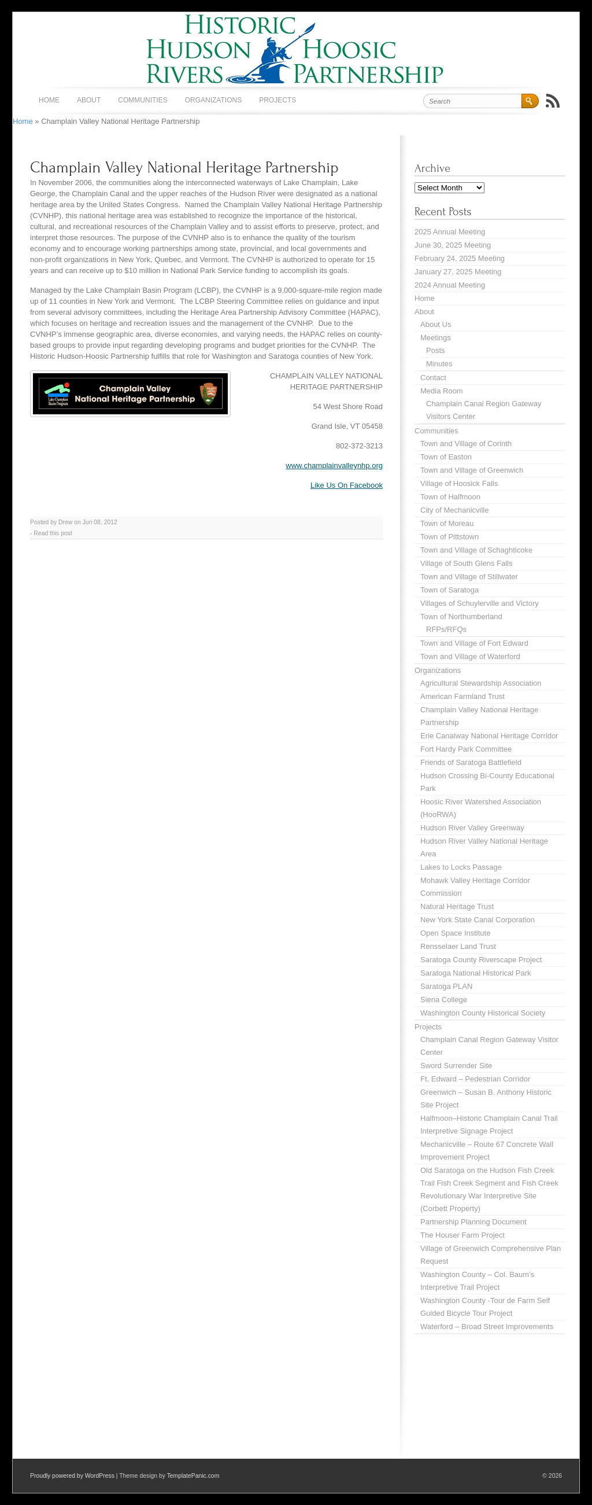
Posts (435, 350)
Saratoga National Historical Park (475, 973)
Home (49, 100)
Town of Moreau (447, 523)
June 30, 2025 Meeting (453, 245)
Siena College (443, 999)
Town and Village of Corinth (466, 443)
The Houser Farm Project (462, 1235)
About (89, 100)
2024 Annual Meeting (450, 285)
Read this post (53, 533)
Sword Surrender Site (456, 1065)
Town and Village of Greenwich (471, 470)
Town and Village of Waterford (470, 656)
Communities (142, 100)
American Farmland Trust (462, 696)
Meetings (435, 337)
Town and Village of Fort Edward (474, 643)
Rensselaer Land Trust (458, 946)
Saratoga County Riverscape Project (481, 959)
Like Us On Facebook (346, 485)
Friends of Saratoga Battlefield (470, 762)
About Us (435, 324)
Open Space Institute (455, 933)
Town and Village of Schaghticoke (476, 550)
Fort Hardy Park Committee (466, 749)
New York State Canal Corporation (477, 919)
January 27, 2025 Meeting (458, 271)
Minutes (439, 363)
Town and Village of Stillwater (469, 576)
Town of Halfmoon (450, 496)
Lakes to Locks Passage (461, 867)
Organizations (213, 100)
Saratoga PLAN (446, 986)
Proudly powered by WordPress (72, 1476)
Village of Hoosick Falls (459, 483)
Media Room (441, 391)
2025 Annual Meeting (450, 231)
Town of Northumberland (461, 616)
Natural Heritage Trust (457, 906)
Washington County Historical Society (482, 1013)
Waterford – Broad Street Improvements (486, 1326)
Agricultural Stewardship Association (481, 683)
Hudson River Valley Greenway (472, 827)
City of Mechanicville (454, 510)
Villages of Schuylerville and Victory (479, 603)
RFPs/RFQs (446, 629)
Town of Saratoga (449, 590)
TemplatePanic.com (193, 1476)
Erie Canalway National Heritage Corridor (489, 735)
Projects (277, 100)
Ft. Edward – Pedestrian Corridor (475, 1079)
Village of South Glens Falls (466, 563)
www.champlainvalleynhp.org (334, 465)
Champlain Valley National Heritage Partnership (184, 167)
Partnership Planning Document (473, 1221)
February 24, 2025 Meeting (460, 258)
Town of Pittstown (449, 536)
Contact (433, 377)
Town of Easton (446, 456)
